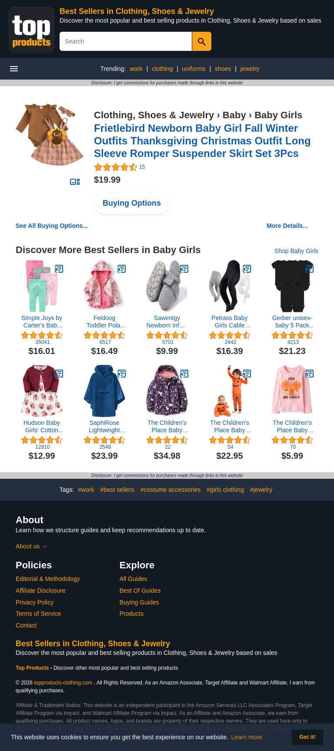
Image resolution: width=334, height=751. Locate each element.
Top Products (33, 668)
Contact (26, 625)
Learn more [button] (247, 737)
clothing (162, 68)
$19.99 (107, 179)
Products (132, 613)
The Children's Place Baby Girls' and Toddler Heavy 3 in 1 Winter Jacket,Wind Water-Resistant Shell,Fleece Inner (167, 426)
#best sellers (117, 489)
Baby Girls (278, 115)
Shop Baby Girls (296, 250)
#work (86, 489)
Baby (234, 115)
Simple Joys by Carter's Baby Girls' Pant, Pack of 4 (41, 321)
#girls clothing (225, 489)
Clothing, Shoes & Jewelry (154, 115)
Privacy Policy (34, 602)
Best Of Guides (140, 590)
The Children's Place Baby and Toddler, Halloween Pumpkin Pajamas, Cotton (229, 426)
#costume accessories (170, 489)
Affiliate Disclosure (41, 590)
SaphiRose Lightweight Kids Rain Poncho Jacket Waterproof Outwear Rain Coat (104, 426)
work (136, 68)
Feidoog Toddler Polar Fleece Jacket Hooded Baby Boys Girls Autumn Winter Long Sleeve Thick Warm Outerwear (104, 321)
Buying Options (132, 203)
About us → (31, 546)
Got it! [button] (307, 737)
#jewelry (261, 489)
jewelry (250, 68)
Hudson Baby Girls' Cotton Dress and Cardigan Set (41, 426)
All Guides (133, 578)
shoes (223, 68)
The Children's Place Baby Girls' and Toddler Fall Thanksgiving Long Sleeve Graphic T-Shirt (292, 426)
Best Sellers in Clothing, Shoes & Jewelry (137, 11)
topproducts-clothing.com (63, 683)
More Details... (287, 225)
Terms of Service (38, 613)
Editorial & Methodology (48, 578)
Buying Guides (139, 602)
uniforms (194, 68)
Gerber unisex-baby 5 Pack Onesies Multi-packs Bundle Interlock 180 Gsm (292, 321)
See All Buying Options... (52, 225)
